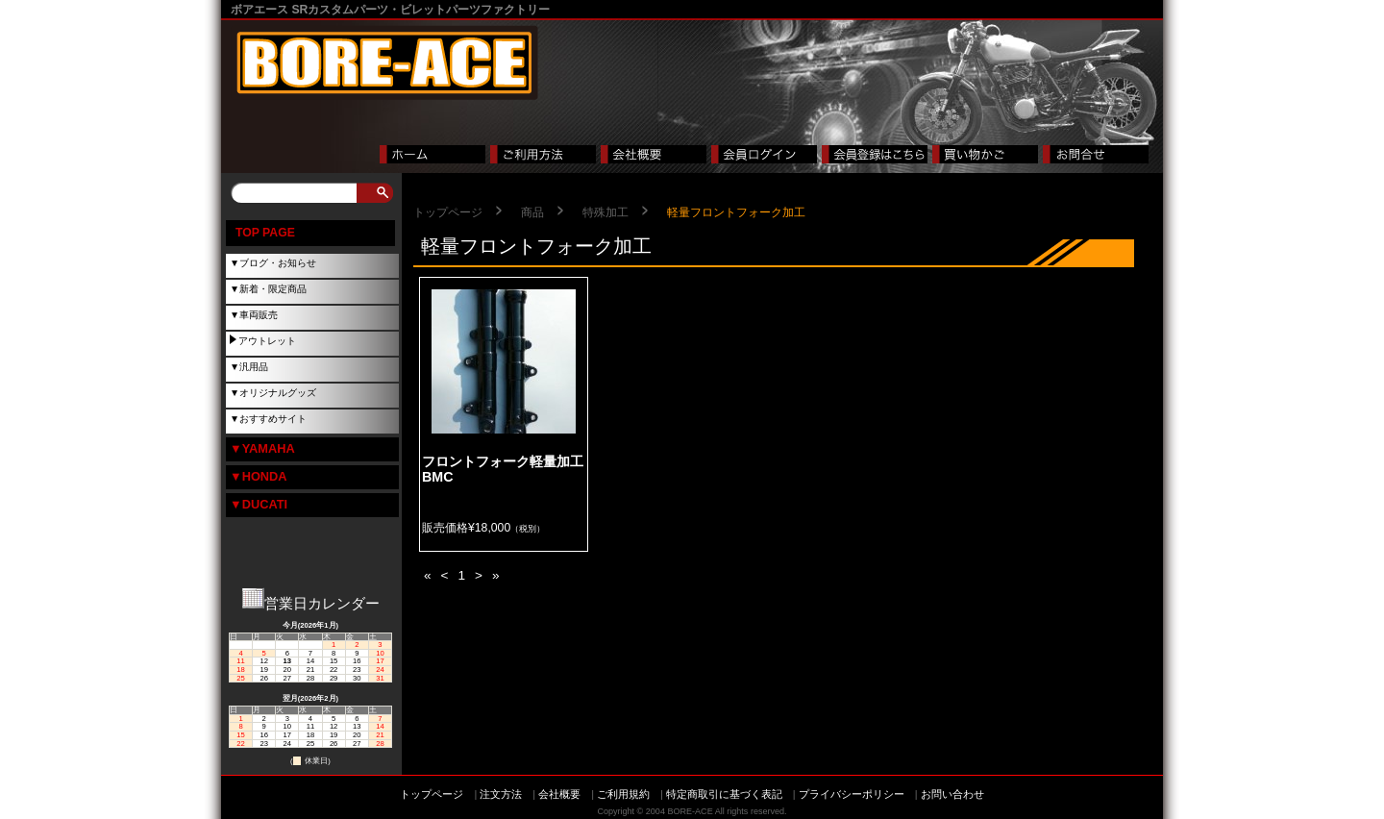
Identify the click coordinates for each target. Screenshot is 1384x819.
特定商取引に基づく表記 (724, 794)
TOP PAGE (265, 232)
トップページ (447, 212)
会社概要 (559, 794)
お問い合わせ (952, 794)
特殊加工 (605, 212)
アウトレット (267, 340)
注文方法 (501, 794)
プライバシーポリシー (851, 794)
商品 (532, 212)
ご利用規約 (623, 794)
